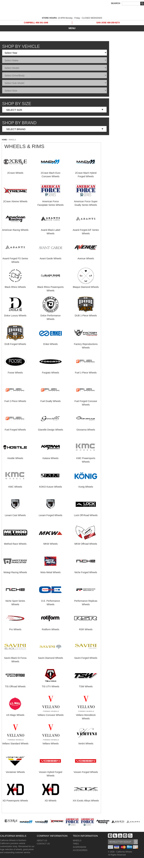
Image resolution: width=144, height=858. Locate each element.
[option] (11, 822)
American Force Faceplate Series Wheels (50, 201)
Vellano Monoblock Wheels (86, 715)
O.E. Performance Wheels (50, 601)
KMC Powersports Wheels (86, 458)
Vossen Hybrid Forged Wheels (50, 772)
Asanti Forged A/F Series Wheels (86, 230)
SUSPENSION (79, 847)
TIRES (76, 844)
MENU (71, 28)
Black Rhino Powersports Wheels (50, 287)
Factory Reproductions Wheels (86, 344)
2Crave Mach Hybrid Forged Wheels (86, 173)
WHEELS (77, 840)
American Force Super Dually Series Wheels (86, 201)
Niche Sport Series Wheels (15, 601)
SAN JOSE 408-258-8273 (108, 22)
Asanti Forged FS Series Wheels (15, 258)
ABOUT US (42, 840)
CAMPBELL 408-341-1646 (36, 22)
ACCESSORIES (80, 850)
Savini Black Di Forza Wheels (15, 658)
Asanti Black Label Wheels (50, 230)
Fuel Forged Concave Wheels (86, 401)
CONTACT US (43, 844)
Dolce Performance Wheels (50, 315)
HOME (4, 140)
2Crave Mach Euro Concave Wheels (50, 173)
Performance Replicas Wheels (85, 601)
